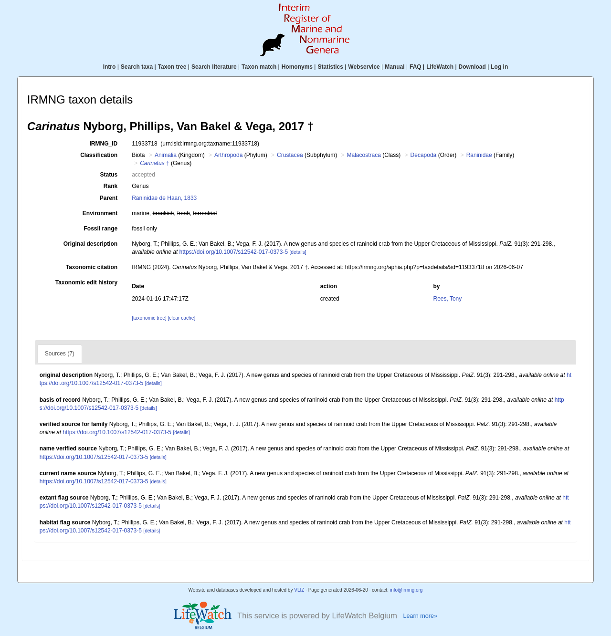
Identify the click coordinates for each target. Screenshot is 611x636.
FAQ (415, 66)
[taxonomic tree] (149, 318)
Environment (100, 213)
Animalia (166, 155)
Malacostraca (364, 155)
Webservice (364, 66)
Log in (499, 66)
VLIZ (299, 590)
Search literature (214, 66)
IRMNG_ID (104, 143)
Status (109, 174)
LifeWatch (439, 66)
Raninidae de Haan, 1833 (164, 198)
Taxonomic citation (91, 267)
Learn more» (420, 616)
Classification (98, 155)
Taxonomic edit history (86, 282)
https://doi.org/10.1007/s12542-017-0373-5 (233, 252)
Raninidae (479, 155)
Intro (109, 66)
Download (472, 66)
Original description (90, 243)
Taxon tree (172, 66)
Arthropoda (228, 155)
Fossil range (101, 228)
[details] (297, 252)
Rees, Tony (447, 298)
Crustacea (290, 155)
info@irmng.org (406, 590)
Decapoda (424, 155)
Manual (394, 66)
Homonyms (297, 66)
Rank (110, 186)
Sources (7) (59, 353)
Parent (108, 198)
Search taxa (137, 66)
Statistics (330, 66)
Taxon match (259, 66)
